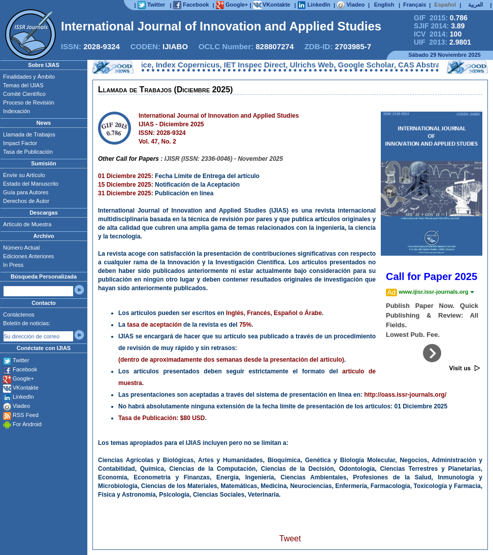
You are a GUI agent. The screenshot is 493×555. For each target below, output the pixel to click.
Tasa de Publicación (28, 152)
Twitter (21, 360)
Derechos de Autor (26, 201)
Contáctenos (19, 314)
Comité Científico (24, 94)
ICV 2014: (438, 34)
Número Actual (21, 248)
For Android (27, 424)
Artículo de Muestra (27, 224)
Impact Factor (20, 143)
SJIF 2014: (439, 26)
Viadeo (21, 406)
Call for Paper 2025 (431, 276)
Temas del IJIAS (23, 85)
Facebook (25, 369)
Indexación (16, 111)
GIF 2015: (441, 18)
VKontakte (26, 388)
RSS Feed (26, 415)
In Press (13, 265)
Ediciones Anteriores (28, 256)
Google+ (23, 378)
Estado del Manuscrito (30, 184)
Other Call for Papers (128, 158)
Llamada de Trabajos (29, 134)
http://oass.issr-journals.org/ (405, 394)
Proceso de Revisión (28, 102)
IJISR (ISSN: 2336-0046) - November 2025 (224, 158)
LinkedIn (23, 397)
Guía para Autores (25, 192)
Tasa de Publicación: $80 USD (161, 418)
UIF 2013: (442, 42)
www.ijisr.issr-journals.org (436, 292)
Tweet (290, 538)
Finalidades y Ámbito (29, 77)
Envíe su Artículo (24, 175)
